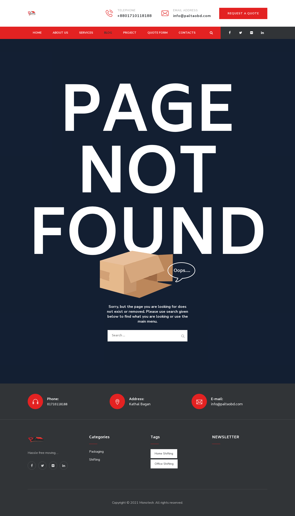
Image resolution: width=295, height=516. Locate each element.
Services (86, 33)
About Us (60, 33)
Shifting (94, 459)
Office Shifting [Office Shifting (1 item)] (164, 464)
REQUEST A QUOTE (243, 13)
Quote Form (158, 33)
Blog (108, 33)
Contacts (187, 33)
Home (37, 33)
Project (129, 33)
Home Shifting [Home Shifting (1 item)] (164, 453)
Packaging (96, 451)
